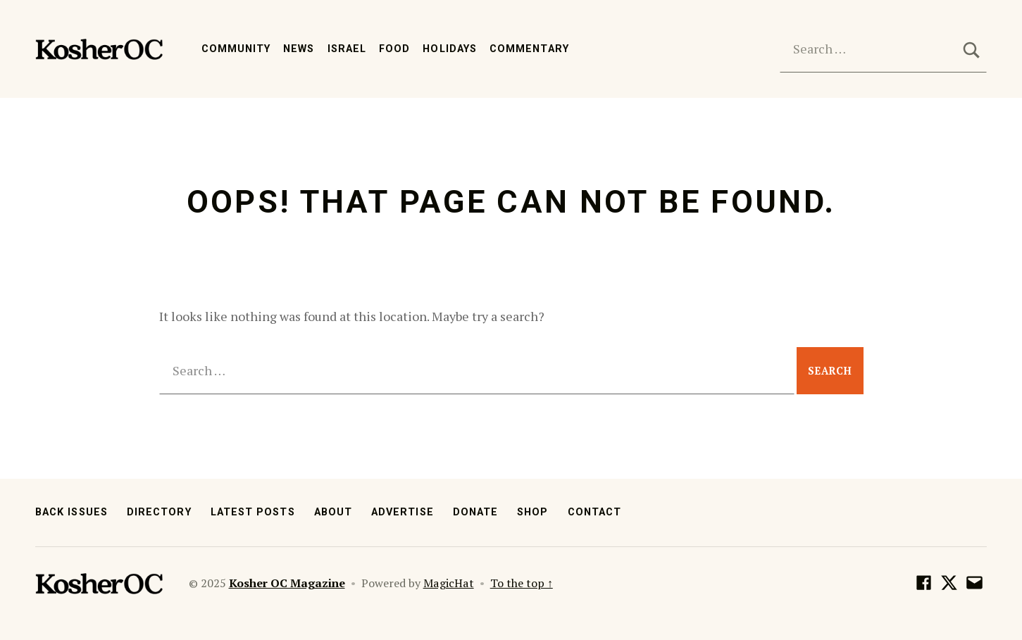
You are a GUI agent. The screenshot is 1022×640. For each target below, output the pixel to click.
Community (236, 49)
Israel (347, 49)
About (333, 512)
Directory (159, 512)
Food (394, 49)
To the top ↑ (521, 583)
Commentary (529, 49)
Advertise (402, 512)
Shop (532, 512)
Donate (475, 512)
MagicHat (448, 583)
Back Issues (71, 512)
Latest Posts (253, 512)
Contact (595, 512)
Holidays (450, 49)
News (298, 49)
